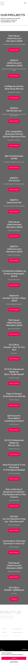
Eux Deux (14, 347)
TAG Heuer (14, 38)
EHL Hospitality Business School (14, 134)
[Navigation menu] (25, 2)
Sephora (14, 298)
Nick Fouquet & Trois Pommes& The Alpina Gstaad (14, 467)
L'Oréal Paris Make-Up (14, 274)
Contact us (24, 649)
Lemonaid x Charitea (14, 542)
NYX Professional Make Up (14, 372)
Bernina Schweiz (14, 157)
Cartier (14, 519)
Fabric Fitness (14, 395)
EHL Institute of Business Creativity (14, 493)
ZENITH (14, 63)
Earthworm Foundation (14, 418)
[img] (16, 644)
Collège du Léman (14, 87)
